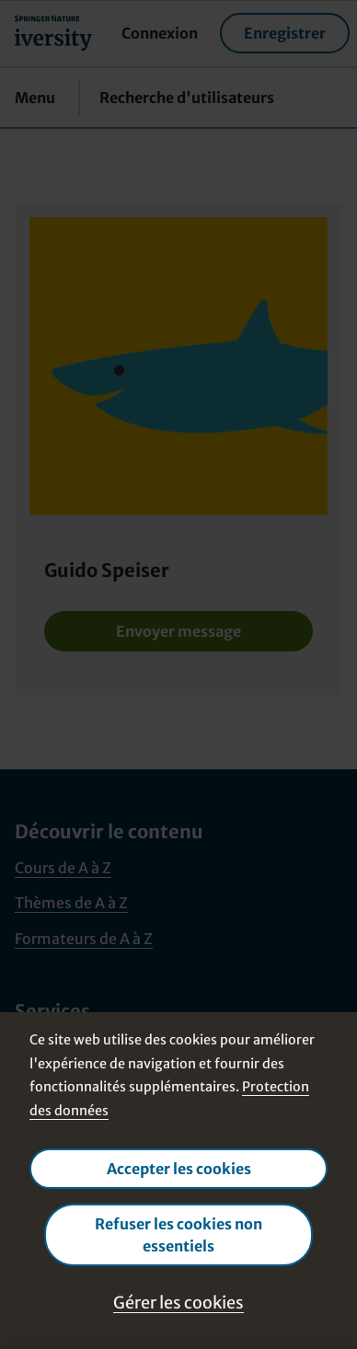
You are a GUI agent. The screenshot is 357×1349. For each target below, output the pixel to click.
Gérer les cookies (178, 1302)
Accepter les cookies (179, 1168)
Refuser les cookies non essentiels (178, 1235)
